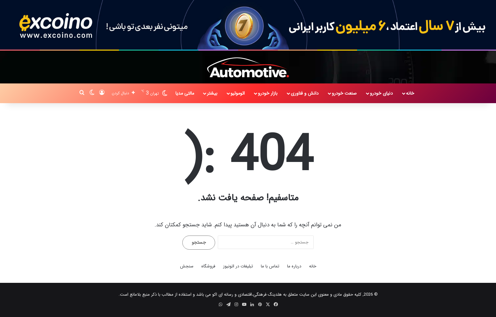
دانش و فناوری (305, 93)
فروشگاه (208, 266)
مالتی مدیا (184, 93)
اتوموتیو (238, 93)
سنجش (186, 266)
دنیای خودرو (381, 93)
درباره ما (294, 266)
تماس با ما (270, 266)
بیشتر (212, 93)
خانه (410, 93)
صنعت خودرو (344, 93)
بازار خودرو (268, 93)
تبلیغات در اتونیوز (238, 266)
